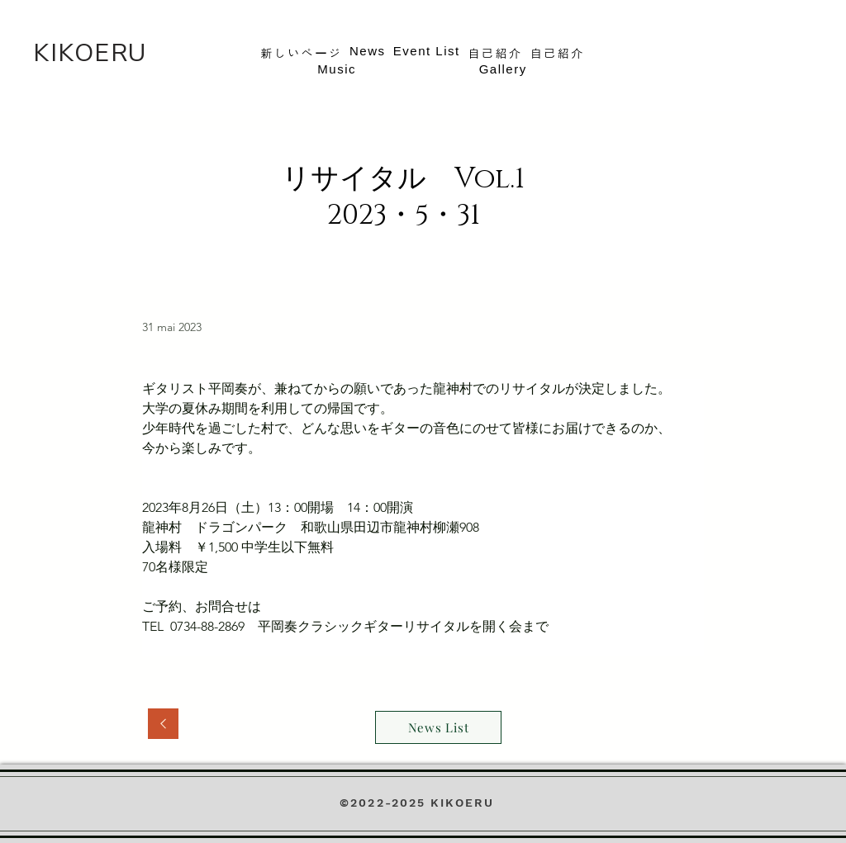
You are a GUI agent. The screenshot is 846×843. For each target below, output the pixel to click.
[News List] (438, 727)
